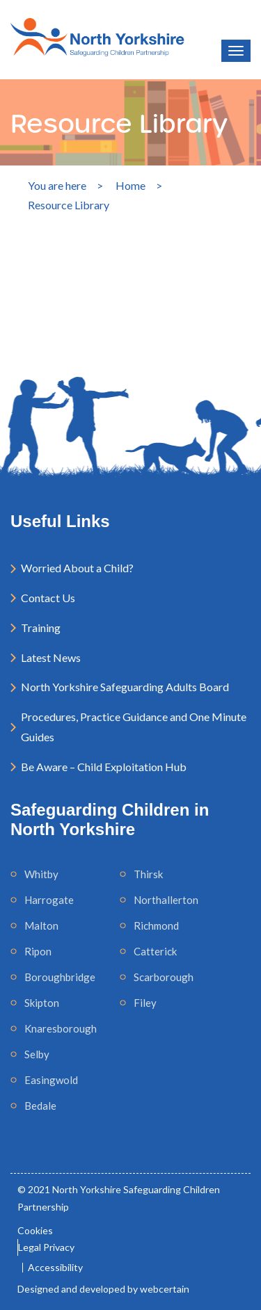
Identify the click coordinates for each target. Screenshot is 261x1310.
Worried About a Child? (77, 567)
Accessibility (55, 1267)
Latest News (51, 657)
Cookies (35, 1230)
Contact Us (48, 597)
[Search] (94, 264)
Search (95, 340)
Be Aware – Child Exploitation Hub (104, 766)
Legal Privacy (46, 1247)
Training (41, 627)
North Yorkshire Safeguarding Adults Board (125, 686)
